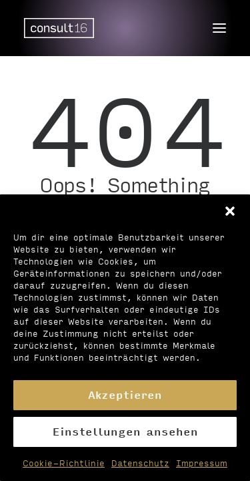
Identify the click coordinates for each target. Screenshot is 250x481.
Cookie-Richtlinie (64, 463)
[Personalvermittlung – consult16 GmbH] (59, 28)
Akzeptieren (125, 394)
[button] (230, 211)
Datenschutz (140, 463)
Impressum (201, 463)
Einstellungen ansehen (125, 431)
